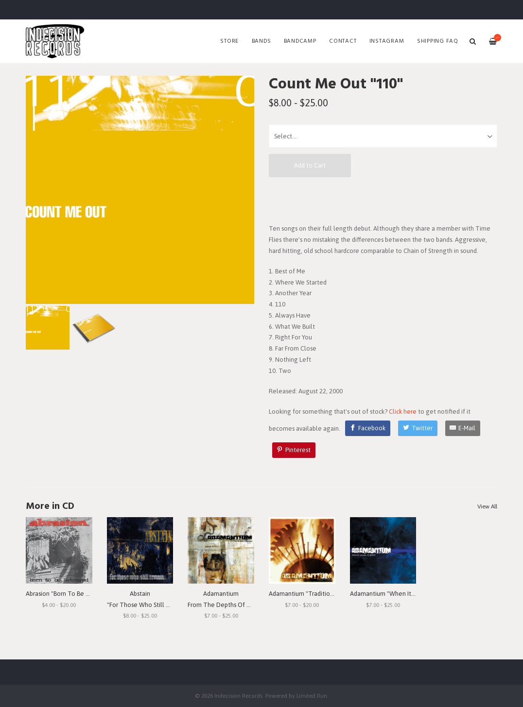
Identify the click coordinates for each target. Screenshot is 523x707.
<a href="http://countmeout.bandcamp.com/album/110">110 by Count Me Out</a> (383, 200)
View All (487, 506)
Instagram (386, 41)
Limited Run (311, 695)
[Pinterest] (294, 450)
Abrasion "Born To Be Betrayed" (69, 593)
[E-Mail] (463, 428)
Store (229, 41)
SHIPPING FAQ (437, 41)
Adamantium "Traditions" (303, 593)
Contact (342, 41)
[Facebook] (368, 428)
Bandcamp (300, 41)
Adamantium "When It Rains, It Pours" (401, 593)
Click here (403, 411)
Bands (261, 41)
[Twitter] (417, 428)
